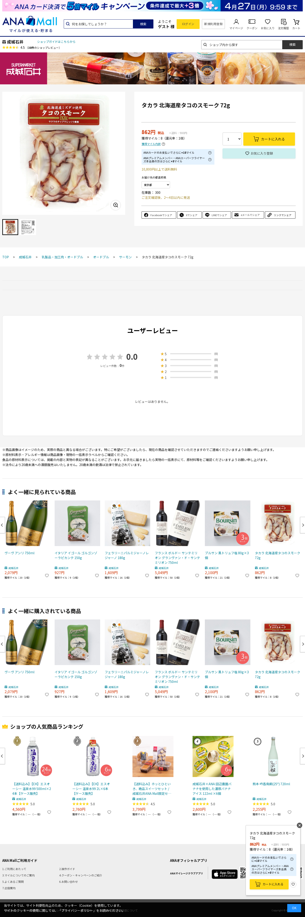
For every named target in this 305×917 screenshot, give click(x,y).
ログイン (188, 24)
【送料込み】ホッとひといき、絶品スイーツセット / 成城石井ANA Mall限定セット (151, 789)
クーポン (252, 28)
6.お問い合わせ (68, 881)
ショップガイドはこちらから (56, 41)
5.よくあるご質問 (13, 881)
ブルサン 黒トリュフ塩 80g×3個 (227, 555)
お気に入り (267, 28)
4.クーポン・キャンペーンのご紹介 (80, 875)
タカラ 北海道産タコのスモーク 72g (277, 555)
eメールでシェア (250, 215)
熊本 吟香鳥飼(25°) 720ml (271, 784)
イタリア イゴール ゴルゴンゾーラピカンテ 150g (76, 555)
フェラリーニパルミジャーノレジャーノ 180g (127, 555)
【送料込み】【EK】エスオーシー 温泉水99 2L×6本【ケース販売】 (91, 789)
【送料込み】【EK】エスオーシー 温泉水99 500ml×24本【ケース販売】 (31, 789)
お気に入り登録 (262, 153)
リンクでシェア (282, 215)
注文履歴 (283, 28)
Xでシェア (191, 215)
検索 (143, 24)
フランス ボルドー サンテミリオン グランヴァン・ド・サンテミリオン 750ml (177, 558)
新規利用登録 (213, 24)
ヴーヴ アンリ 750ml (19, 553)
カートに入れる (273, 884)
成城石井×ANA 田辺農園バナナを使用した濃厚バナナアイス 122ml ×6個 (212, 789)
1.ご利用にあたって (14, 869)
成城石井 (15, 42)
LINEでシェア (219, 215)
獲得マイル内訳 (151, 144)
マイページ (236, 28)
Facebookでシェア (161, 215)
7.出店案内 (8, 888)
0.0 (132, 356)
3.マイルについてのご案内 (18, 875)
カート (296, 28)
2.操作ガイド (67, 869)
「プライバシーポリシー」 (77, 910)
